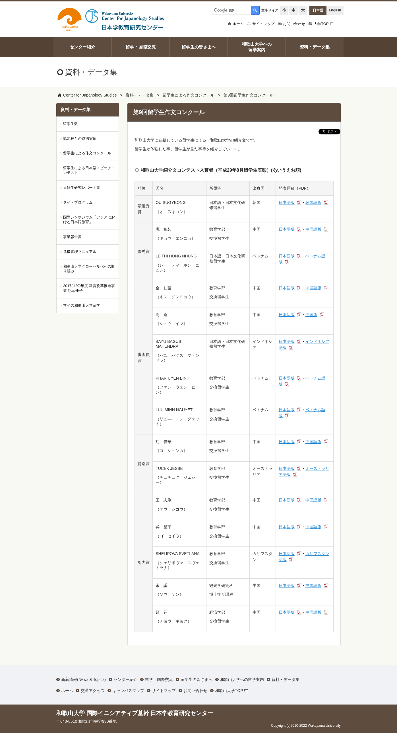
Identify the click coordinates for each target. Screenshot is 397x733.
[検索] (230, 10)
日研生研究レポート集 (81, 187)
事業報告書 (72, 237)
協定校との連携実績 (79, 138)
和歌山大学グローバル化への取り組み (89, 268)
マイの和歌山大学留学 (81, 305)
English (335, 10)
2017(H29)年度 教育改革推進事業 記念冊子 (89, 288)
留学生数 (70, 124)
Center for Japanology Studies (90, 95)
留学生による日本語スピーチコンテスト (89, 170)
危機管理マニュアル (79, 251)
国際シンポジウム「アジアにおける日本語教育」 (89, 219)
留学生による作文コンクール (188, 95)
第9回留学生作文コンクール (249, 95)
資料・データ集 (140, 95)
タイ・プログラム (78, 202)
